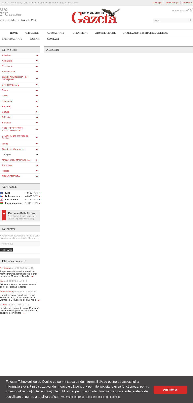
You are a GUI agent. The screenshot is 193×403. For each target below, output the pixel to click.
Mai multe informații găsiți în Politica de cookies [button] (90, 396)
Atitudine (32, 32)
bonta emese (18, 291)
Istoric (5, 143)
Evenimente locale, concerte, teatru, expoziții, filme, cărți (22, 217)
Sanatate (6, 122)
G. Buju (15, 304)
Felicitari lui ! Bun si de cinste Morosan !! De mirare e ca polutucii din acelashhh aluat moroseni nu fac (20, 310)
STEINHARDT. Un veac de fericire (15, 137)
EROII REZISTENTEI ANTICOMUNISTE (12, 129)
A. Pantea (16, 268)
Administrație (105, 32)
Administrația (172, 2)
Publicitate (188, 2)
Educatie (6, 117)
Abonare (6, 250)
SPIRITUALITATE (12, 38)
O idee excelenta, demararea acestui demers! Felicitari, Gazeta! (18, 285)
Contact (53, 38)
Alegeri (7, 154)
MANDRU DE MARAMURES (16, 160)
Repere (5, 171)
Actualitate (56, 32)
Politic (5, 95)
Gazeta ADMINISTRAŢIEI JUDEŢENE (145, 32)
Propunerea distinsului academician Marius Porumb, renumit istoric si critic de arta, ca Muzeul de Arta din (18, 273)
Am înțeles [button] (170, 389)
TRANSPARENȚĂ (11, 176)
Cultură (5, 112)
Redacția (157, 2)
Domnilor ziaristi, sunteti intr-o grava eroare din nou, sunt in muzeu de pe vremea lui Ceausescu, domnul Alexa (20, 297)
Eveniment (80, 32)
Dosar (34, 38)
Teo (13, 281)
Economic (7, 101)
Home (14, 32)
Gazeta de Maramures (13, 149)
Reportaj (6, 106)
